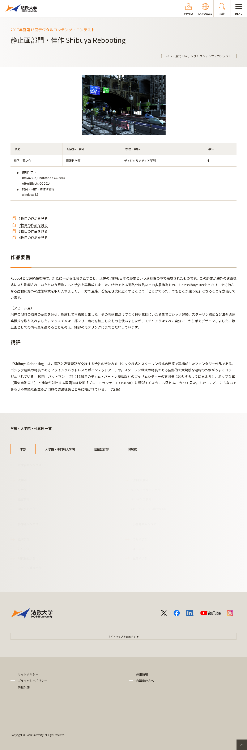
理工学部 (138, 549)
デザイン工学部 (141, 499)
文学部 (22, 490)
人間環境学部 (140, 480)
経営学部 (24, 499)
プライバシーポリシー (32, 680)
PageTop (242, 745)
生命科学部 (140, 558)
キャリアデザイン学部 (145, 490)
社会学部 (24, 549)
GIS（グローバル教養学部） (149, 509)
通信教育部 (101, 449)
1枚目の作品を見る (33, 218)
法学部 (22, 480)
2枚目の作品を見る (33, 224)
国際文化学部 (26, 509)
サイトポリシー (28, 674)
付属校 (132, 449)
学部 (23, 449)
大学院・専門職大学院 (60, 449)
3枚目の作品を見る (33, 231)
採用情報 (142, 674)
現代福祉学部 (26, 558)
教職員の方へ (145, 680)
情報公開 (24, 687)
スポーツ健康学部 (29, 568)
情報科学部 (140, 539)
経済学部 (24, 539)
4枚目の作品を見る (33, 237)
